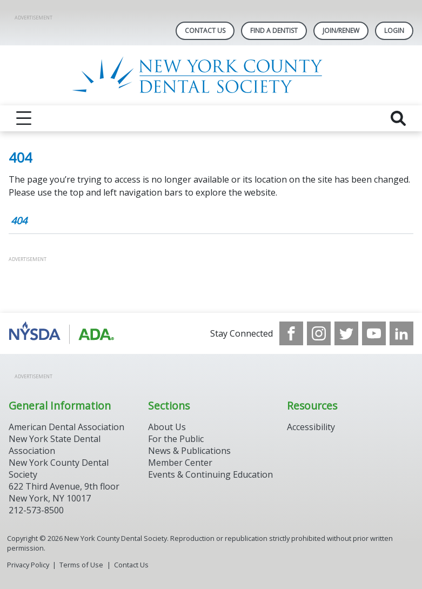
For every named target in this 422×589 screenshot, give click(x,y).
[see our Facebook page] (291, 333)
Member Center (180, 462)
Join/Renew (341, 30)
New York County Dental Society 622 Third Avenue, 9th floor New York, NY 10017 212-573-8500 (64, 486)
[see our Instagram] (319, 333)
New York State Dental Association (55, 445)
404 (19, 220)
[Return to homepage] (211, 75)
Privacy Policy (28, 565)
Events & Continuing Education (210, 474)
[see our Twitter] (346, 333)
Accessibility (311, 427)
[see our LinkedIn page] (401, 333)
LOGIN (394, 30)
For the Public (176, 439)
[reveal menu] (24, 118)
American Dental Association (66, 427)
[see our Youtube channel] (374, 333)
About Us (167, 427)
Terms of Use (81, 565)
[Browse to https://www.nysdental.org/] (63, 333)
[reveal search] (398, 118)
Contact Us (205, 30)
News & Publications (189, 451)
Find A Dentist (274, 30)
